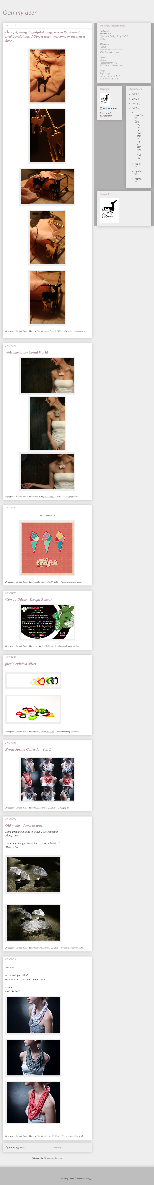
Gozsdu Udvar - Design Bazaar (28, 599)
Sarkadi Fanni (110, 108)
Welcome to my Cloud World (26, 352)
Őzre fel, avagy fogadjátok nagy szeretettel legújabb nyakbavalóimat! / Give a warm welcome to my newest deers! (45, 36)
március (138, 179)
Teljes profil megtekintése (106, 114)
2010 (135, 108)
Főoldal (57, 1147)
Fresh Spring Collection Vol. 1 (28, 749)
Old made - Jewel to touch (24, 825)
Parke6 (103, 47)
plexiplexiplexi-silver (20, 664)
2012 (135, 99)
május (137, 164)
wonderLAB (105, 33)
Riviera (103, 60)
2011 (134, 103)
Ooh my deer (20, 12)
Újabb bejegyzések (15, 1147)
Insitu (102, 39)
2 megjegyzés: (64, 807)
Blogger (89, 1178)
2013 (135, 94)
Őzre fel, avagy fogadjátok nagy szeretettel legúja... (137, 140)
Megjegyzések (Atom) (53, 1158)
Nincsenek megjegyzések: (74, 331)
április (138, 171)
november (138, 115)
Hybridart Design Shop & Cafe (114, 36)
